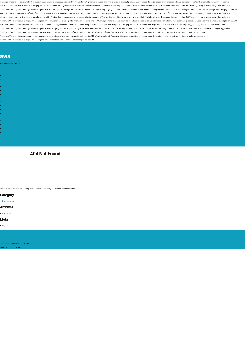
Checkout (6, 98)
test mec (5, 124)
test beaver (6, 117)
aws (5, 56)
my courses (7, 105)
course (5, 102)
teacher (5, 113)
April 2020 (6, 213)
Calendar (6, 90)
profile (5, 109)
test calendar (7, 121)
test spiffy (6, 132)
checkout (6, 94)
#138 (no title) (8, 79)
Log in (5, 225)
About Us (6, 86)
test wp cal (6, 136)
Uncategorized (8, 201)
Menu (2, 69)
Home (4, 75)
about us (5, 83)
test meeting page (9, 128)
